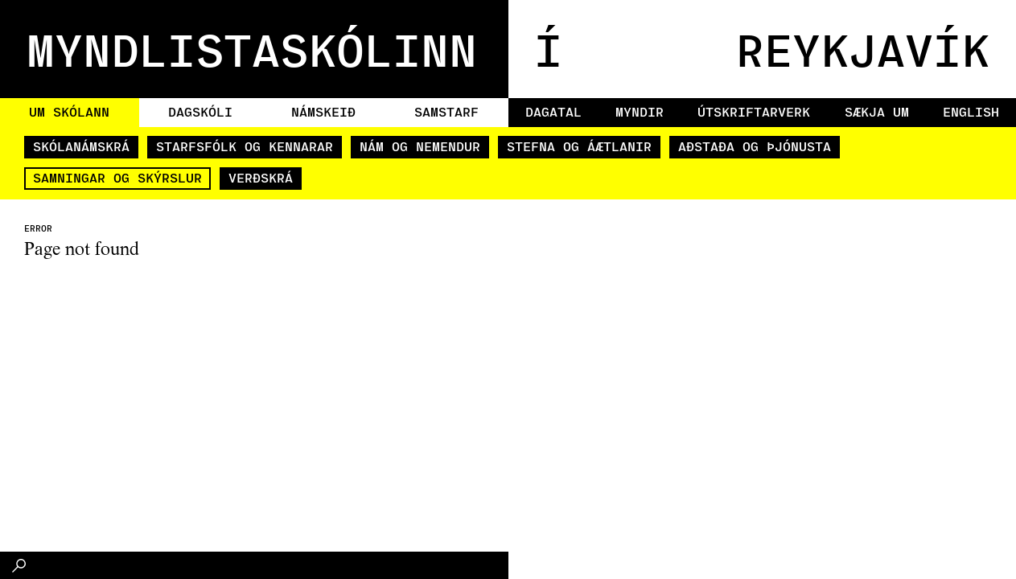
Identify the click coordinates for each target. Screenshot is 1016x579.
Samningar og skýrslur (117, 177)
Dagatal (553, 111)
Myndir (639, 111)
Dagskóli (200, 111)
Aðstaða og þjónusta (754, 146)
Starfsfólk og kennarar (244, 146)
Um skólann (69, 111)
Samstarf (446, 111)
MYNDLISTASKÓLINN (252, 49)
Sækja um (877, 111)
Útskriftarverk (753, 111)
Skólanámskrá (81, 146)
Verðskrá (260, 177)
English (971, 111)
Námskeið (323, 111)
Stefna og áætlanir (579, 146)
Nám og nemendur (420, 146)
